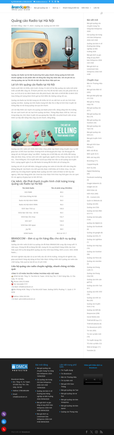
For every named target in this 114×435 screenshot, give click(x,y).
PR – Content (91, 197)
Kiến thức (85, 8)
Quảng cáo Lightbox (94, 239)
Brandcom (26, 432)
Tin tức (89, 330)
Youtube (90, 350)
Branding (90, 161)
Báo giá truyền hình (94, 138)
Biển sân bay (92, 157)
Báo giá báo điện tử (94, 89)
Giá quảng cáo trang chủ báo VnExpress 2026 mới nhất (94, 37)
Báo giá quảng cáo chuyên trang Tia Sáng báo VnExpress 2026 (45, 371)
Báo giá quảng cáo (41, 8)
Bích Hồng (18, 26)
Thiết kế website (93, 324)
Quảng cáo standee (94, 261)
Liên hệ (96, 8)
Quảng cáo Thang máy (69, 412)
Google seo (91, 187)
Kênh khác (91, 190)
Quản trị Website (93, 200)
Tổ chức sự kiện (93, 343)
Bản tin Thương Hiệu (94, 83)
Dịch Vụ (90, 168)
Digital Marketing (93, 171)
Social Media (91, 317)
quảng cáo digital (93, 223)
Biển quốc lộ (91, 154)
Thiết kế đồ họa (92, 320)
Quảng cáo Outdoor (94, 252)
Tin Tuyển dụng (67, 370)
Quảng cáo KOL (92, 236)
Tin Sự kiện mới (67, 380)
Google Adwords (93, 183)
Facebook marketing (94, 177)
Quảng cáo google (93, 233)
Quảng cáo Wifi (92, 310)
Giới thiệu (15, 8)
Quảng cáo (25, 8)
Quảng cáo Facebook (94, 226)
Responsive (91, 313)
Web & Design (92, 347)
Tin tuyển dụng (92, 340)
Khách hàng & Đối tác (71, 8)
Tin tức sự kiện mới (94, 334)
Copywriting (91, 164)
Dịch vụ (55, 8)
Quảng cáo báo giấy (94, 217)
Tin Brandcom (92, 327)
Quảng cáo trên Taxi (94, 285)
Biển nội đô (91, 150)
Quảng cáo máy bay (94, 245)
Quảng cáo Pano (93, 258)
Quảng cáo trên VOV (51, 26)
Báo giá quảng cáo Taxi (69, 390)
